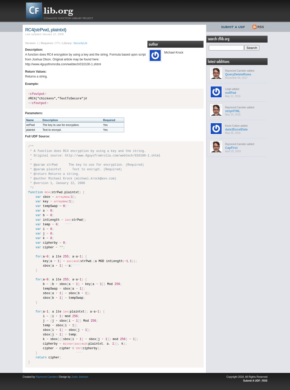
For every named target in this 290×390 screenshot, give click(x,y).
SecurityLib (80, 43)
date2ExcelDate (236, 129)
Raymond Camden (46, 376)
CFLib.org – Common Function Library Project (63, 11)
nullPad (230, 93)
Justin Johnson (79, 376)
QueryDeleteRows (238, 74)
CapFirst (231, 148)
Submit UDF (234, 26)
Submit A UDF (251, 380)
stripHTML (232, 111)
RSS (258, 26)
